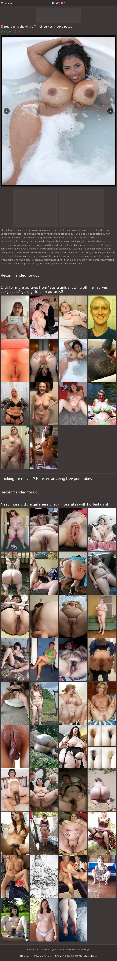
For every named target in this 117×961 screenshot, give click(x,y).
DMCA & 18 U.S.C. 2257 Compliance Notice (76, 956)
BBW (58, 3)
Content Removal (43, 956)
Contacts (25, 956)
